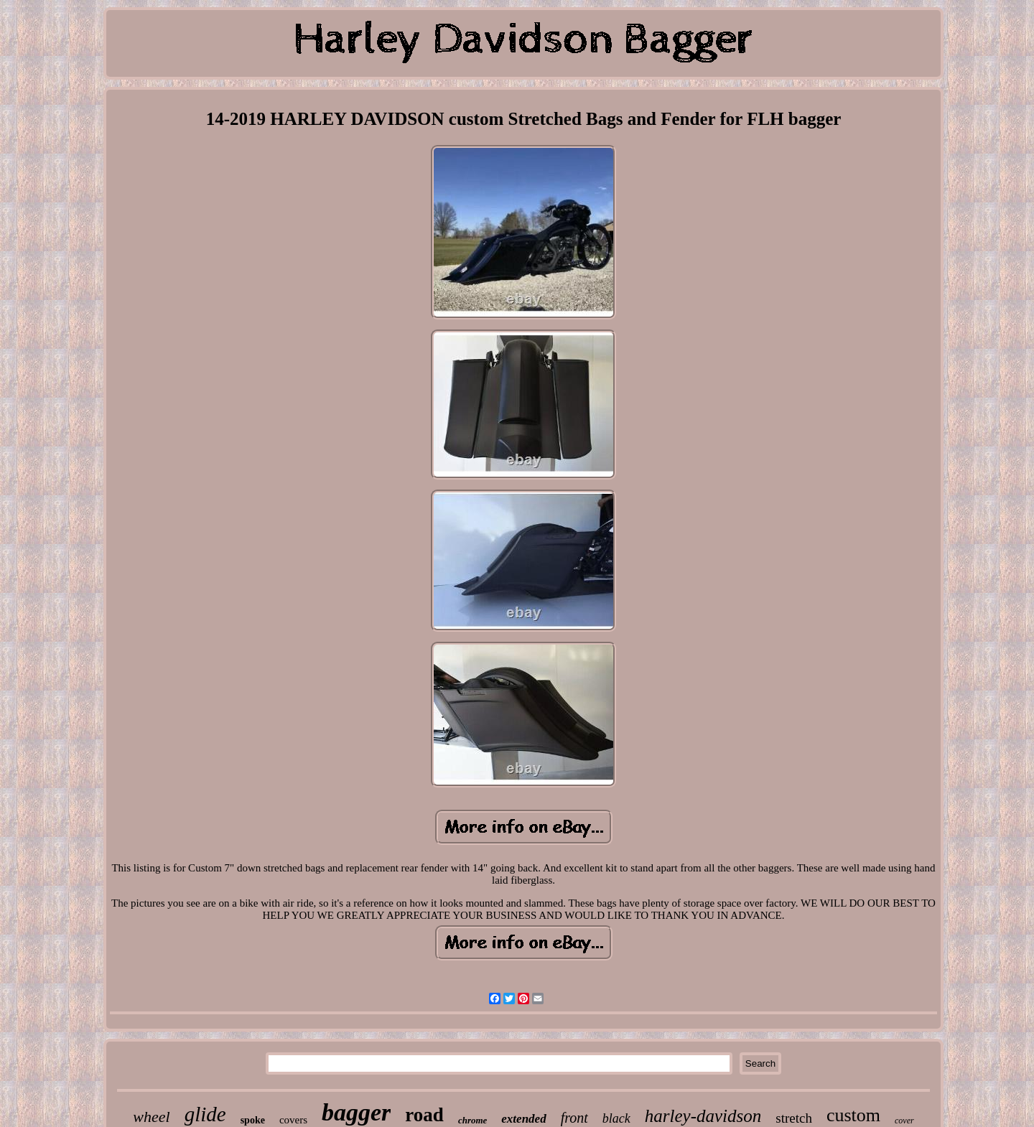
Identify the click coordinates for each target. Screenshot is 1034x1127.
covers (293, 1120)
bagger (356, 1112)
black (616, 1118)
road (424, 1115)
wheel (151, 1117)
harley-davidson (703, 1116)
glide (205, 1114)
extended (523, 1119)
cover (904, 1121)
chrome (472, 1120)
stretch (794, 1118)
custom (853, 1115)
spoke (253, 1120)
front (574, 1118)
